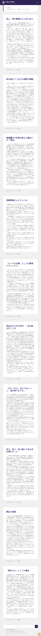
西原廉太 (18, 69)
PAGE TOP (39, 635)
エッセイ (15, 69)
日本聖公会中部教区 (10, 1)
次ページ (36, 626)
